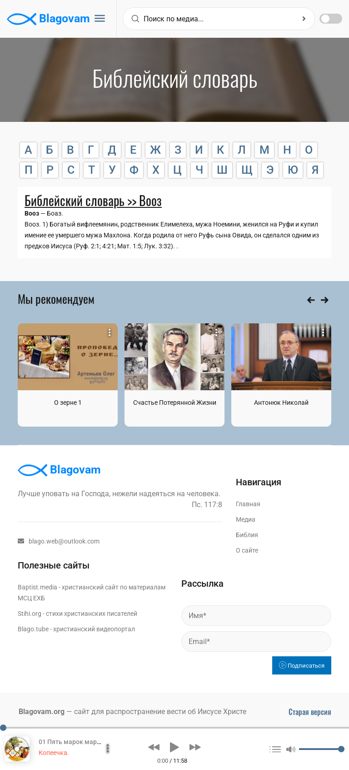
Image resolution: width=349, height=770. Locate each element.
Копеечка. (54, 752)
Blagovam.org (42, 711)
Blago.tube (33, 629)
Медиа (245, 519)
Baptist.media (37, 587)
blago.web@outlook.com (59, 541)
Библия (247, 534)
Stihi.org (29, 613)
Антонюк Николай (281, 402)
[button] (154, 747)
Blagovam (48, 19)
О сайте (247, 550)
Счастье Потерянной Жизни (174, 402)
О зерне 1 (68, 402)
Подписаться (301, 665)
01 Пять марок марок (71, 741)
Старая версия (310, 711)
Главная (248, 504)
